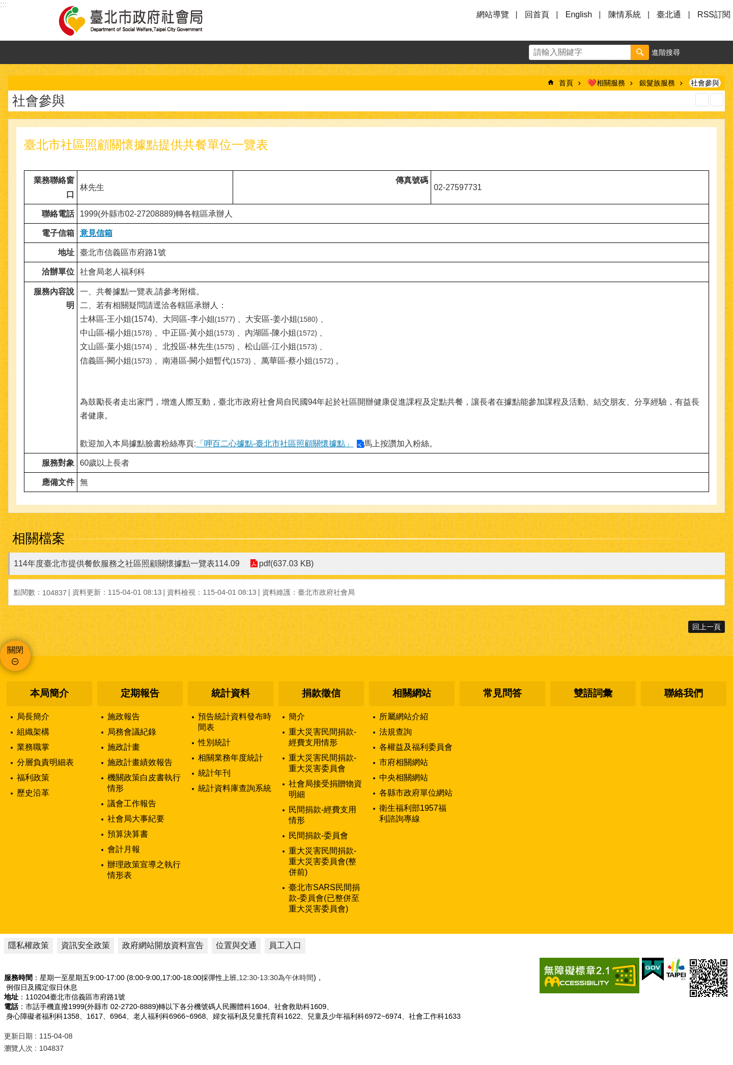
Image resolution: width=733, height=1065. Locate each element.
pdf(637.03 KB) (286, 563)
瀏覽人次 (18, 1048)
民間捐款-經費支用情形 (322, 815)
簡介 (297, 716)
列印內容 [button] (702, 99)
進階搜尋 (666, 52)
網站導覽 (492, 14)
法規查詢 (395, 731)
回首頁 (537, 14)
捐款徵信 (321, 693)
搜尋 (640, 52)
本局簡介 (49, 693)
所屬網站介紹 (403, 716)
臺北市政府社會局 (142, 20)
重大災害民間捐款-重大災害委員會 (322, 763)
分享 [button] (721, 52)
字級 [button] (698, 52)
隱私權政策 (28, 945)
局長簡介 (33, 716)
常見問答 (502, 693)
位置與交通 (236, 945)
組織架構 (33, 731)
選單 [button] (20, 20)
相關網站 (411, 693)
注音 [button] (716, 99)
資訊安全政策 (85, 945)
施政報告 (123, 716)
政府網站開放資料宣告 (163, 945)
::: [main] (11, 72)
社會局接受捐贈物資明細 (325, 789)
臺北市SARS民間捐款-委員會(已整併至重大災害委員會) (324, 898)
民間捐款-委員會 (318, 835)
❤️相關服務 (606, 83)
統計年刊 (214, 773)
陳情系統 (624, 14)
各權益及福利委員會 (416, 747)
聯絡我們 (683, 693)
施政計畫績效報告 (140, 762)
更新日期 (18, 1036)
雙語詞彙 (593, 693)
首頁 (566, 83)
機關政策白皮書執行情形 (144, 783)
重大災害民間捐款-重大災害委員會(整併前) (322, 861)
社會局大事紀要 (135, 818)
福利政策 (33, 777)
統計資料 (230, 693)
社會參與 (705, 83)
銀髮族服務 (657, 83)
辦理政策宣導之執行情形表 (144, 869)
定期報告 (140, 693)
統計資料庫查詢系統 (234, 788)
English (579, 14)
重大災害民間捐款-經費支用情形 (322, 737)
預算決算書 (127, 834)
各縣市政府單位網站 (416, 792)
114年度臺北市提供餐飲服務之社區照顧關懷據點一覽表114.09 (127, 563)
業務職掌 (33, 747)
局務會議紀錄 (131, 731)
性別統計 (214, 742)
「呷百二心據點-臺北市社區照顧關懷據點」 (274, 443)
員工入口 (285, 945)
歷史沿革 (33, 792)
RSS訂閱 (713, 14)
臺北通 (669, 14)
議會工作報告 (131, 803)
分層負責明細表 (45, 762)
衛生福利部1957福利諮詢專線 (412, 813)
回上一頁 (706, 627)
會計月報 (123, 849)
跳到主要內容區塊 (5, 5)
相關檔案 (38, 538)
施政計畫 (123, 747)
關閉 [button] (15, 650)
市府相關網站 (403, 762)
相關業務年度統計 (230, 757)
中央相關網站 (403, 777)
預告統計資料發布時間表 (234, 722)
